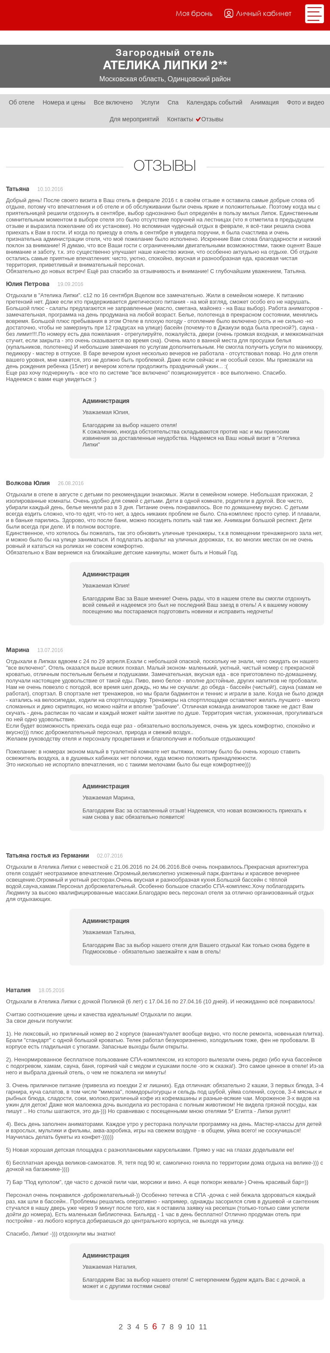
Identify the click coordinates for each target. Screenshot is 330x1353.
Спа (173, 102)
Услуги (150, 102)
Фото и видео (305, 102)
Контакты (180, 119)
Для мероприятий (134, 119)
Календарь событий (214, 102)
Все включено (113, 102)
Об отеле (21, 102)
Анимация (265, 102)
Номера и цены (64, 102)
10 (190, 1327)
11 (203, 1327)
